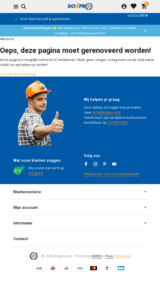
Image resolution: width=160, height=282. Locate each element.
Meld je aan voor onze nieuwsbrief (111, 173)
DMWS (97, 256)
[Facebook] (86, 164)
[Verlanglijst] (133, 6)
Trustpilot (35, 173)
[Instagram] (95, 164)
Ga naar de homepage (18, 74)
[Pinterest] (105, 164)
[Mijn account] (124, 7)
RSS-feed (122, 256)
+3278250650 (117, 122)
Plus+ (109, 256)
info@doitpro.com (106, 112)
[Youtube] (114, 164)
